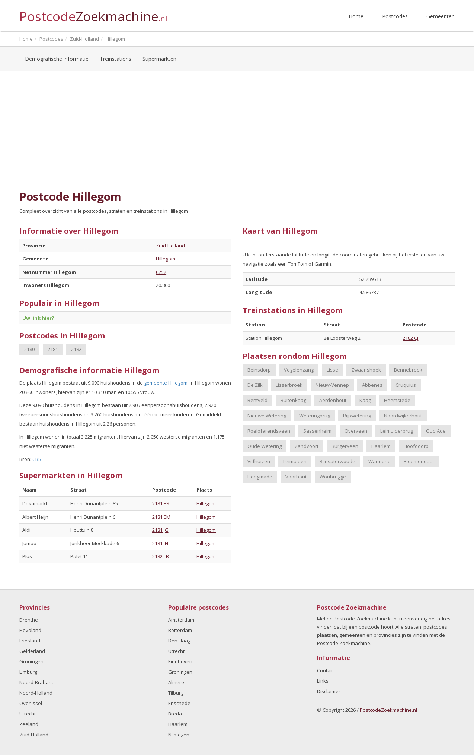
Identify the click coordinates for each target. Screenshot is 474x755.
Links (323, 680)
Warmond (379, 461)
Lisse (332, 369)
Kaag (365, 400)
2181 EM (161, 517)
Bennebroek (408, 369)
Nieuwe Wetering (266, 415)
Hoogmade (259, 476)
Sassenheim (317, 430)
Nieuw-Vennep (332, 385)
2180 (29, 349)
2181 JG (160, 530)
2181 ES (160, 503)
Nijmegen (178, 734)
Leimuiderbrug (396, 430)
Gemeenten (440, 16)
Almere (176, 682)
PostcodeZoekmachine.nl (388, 710)
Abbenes (372, 385)
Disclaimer (328, 691)
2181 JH (160, 543)
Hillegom (165, 258)
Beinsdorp (259, 369)
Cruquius (405, 385)
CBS (36, 459)
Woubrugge (333, 476)
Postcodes (395, 16)
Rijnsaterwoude (337, 461)
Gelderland (32, 651)
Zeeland (28, 724)
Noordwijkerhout (403, 415)
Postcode (93, 13)
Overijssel (30, 703)
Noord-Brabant (36, 682)
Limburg (28, 672)
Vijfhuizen (258, 461)
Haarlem (381, 446)
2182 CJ (410, 338)
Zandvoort (306, 446)
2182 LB (160, 556)
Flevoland (30, 630)
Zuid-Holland (170, 245)
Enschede (179, 703)
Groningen (31, 661)
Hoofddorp (416, 446)
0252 (161, 272)
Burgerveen (345, 446)
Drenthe (28, 619)
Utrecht (27, 713)
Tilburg (175, 692)
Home (356, 16)
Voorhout (296, 476)
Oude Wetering (264, 446)
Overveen (356, 430)
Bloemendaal (419, 461)
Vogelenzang (299, 369)
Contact (325, 670)
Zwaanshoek (366, 369)
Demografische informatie (57, 58)
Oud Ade (436, 430)
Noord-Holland (35, 692)
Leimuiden (295, 461)
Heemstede (397, 400)
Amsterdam (181, 619)
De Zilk (255, 385)
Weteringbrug (314, 415)
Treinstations (115, 58)
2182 (76, 349)
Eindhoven (180, 661)
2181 (53, 349)
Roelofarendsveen (268, 430)
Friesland (29, 640)
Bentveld (257, 400)
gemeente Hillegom (166, 382)
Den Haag (179, 640)
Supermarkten (159, 58)
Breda (175, 713)
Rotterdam (180, 630)
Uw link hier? (38, 318)
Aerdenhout (332, 400)
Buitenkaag (293, 400)
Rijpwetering (357, 415)
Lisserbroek (289, 385)
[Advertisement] (237, 131)
